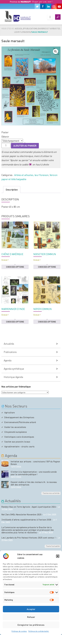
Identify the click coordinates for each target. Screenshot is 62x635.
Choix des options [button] (15, 267)
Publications (31, 28)
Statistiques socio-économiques (19, 436)
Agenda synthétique (14, 368)
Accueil (19, 28)
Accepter (31, 609)
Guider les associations (15, 427)
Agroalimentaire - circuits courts (19, 446)
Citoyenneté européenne (15, 431)
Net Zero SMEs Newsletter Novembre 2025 (21, 514)
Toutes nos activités (51, 493)
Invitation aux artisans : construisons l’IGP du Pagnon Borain (35, 462)
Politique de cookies (19, 631)
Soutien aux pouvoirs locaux (17, 441)
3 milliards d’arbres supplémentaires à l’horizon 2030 (26, 519)
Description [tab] (12, 189)
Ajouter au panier (24, 145)
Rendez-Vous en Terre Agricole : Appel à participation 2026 (28, 506)
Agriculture (9, 412)
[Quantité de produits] (5, 145)
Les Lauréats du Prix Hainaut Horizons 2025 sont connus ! (28, 537)
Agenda (7, 360)
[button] (57, 556)
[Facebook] (43, 6)
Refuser (31, 617)
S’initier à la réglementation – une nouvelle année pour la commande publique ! (34, 473)
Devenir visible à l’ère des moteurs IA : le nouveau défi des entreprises (34, 483)
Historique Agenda (13, 376)
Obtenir (5, 136)
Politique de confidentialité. (38, 631)
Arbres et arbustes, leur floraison (31, 175)
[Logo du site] (17, 16)
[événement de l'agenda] (4, 463)
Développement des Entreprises (19, 417)
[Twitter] (37, 6)
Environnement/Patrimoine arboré (20, 422)
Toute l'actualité (53, 546)
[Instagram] (54, 6)
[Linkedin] (48, 6)
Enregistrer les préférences (31, 624)
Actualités (9, 343)
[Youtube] (59, 6)
